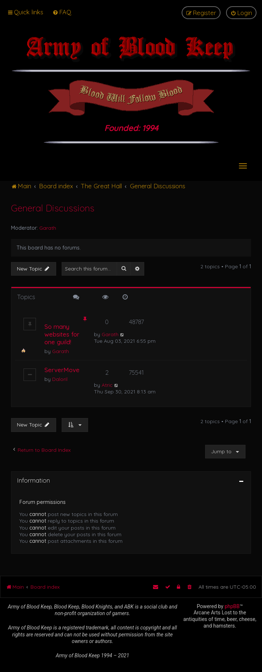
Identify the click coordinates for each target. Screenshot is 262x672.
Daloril (60, 379)
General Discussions (52, 208)
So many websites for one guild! (61, 334)
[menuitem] (62, 12)
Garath (47, 228)
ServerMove (62, 370)
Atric (107, 385)
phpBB (232, 606)
